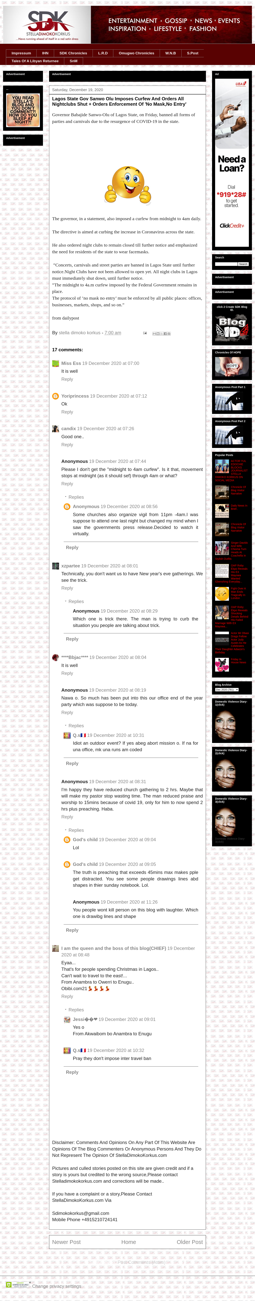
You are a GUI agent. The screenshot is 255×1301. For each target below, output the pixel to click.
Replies (76, 497)
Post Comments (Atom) (141, 1262)
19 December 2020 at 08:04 (117, 657)
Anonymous (86, 506)
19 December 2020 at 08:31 (117, 781)
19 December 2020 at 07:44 (117, 461)
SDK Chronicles (73, 53)
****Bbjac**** (74, 657)
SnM (73, 61)
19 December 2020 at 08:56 (129, 506)
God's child (85, 839)
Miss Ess (71, 363)
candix (68, 428)
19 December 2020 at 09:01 (127, 1019)
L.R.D (103, 53)
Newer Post (66, 1242)
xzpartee (70, 565)
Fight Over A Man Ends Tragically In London (238, 593)
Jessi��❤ (85, 1019)
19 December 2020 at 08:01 (109, 565)
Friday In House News (238, 661)
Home (128, 1242)
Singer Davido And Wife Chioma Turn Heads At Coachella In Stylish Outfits (231, 550)
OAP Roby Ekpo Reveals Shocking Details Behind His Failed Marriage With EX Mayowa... (231, 617)
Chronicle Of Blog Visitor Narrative (238, 490)
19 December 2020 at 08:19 (117, 690)
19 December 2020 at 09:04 (127, 839)
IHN (45, 53)
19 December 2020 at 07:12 (118, 396)
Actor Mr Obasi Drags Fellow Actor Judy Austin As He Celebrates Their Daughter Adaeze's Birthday (232, 643)
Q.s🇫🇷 (79, 735)
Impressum (21, 53)
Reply (67, 379)
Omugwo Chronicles (136, 53)
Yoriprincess (75, 396)
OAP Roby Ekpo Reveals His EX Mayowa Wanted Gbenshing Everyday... (231, 573)
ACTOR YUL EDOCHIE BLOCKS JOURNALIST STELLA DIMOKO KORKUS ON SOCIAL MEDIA (231, 470)
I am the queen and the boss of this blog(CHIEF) (113, 948)
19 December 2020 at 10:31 (115, 735)
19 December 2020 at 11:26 (129, 902)
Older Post (190, 1242)
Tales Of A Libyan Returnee (35, 61)
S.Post (192, 53)
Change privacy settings (56, 1286)
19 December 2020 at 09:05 (127, 864)
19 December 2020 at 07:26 (105, 428)
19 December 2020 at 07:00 (110, 363)
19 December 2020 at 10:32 (115, 1050)
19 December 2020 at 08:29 (129, 611)
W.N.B (170, 53)
